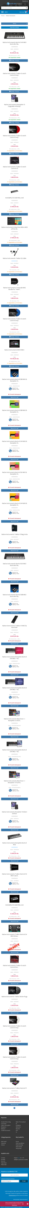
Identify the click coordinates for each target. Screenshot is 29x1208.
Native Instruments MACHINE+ (14, 350)
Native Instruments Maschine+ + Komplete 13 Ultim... (14, 720)
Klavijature (3, 1127)
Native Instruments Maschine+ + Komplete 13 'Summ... (14, 782)
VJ (16, 1132)
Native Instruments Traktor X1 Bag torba (15, 534)
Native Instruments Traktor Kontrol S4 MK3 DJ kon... (14, 935)
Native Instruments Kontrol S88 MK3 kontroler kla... (14, 595)
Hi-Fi (17, 1130)
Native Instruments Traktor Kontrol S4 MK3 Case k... (14, 875)
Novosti (3, 1161)
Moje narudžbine (20, 1143)
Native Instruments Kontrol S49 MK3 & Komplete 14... (14, 442)
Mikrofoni (18, 1127)
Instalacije (18, 1125)
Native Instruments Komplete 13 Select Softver (14, 813)
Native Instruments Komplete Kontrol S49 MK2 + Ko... (14, 658)
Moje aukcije (19, 1147)
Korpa (17, 1142)
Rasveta (18, 1129)
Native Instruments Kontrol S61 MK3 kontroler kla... (14, 564)
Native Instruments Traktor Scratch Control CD (14, 167)
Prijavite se (25, 1)
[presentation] (13, 1187)
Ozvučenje (3, 1124)
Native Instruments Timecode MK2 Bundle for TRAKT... (14, 288)
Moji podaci (18, 1148)
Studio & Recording (6, 1122)
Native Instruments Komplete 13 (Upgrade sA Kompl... (14, 105)
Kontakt (3, 1159)
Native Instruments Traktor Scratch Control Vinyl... (14, 74)
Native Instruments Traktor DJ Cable (14, 258)
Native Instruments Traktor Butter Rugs (14, 996)
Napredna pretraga (18, 27)
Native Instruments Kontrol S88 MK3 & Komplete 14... (14, 380)
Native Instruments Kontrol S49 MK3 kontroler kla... (14, 43)
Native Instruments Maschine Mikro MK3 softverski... (14, 228)
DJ (16, 1124)
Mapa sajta (3, 1165)
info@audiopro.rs (12, 1195)
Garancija (3, 1143)
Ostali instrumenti (5, 1130)
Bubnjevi (3, 1129)
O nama (3, 1158)
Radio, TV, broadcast (21, 1122)
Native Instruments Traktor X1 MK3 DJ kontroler (14, 626)
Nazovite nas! (14, 397)
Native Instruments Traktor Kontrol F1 (14, 1088)
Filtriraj (20, 24)
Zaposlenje (4, 1163)
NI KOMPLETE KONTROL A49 (14, 198)
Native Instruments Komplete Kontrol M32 (14, 844)
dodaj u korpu (14, 60)
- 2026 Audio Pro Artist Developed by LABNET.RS (13, 1207)
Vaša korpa (23, 11)
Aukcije (3, 1145)
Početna (2, 16)
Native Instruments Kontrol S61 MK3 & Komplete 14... (14, 473)
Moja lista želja (19, 1145)
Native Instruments (10, 16)
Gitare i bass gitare (5, 1125)
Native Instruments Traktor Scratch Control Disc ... (14, 966)
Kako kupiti (3, 1142)
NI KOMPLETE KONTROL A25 (14, 905)
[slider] (14, 46)
